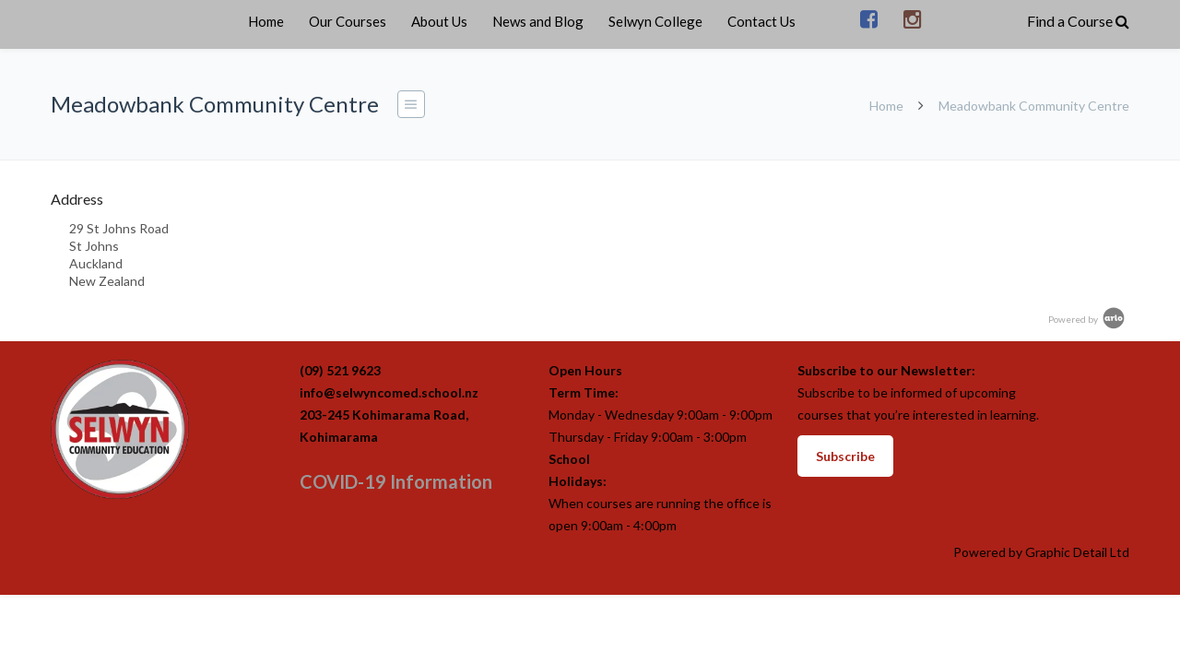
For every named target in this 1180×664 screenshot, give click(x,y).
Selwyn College (655, 21)
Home (266, 21)
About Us (439, 21)
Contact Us (761, 21)
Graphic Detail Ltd (1077, 552)
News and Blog (538, 21)
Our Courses (347, 21)
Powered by (1087, 319)
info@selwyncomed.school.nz (389, 392)
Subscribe (845, 456)
